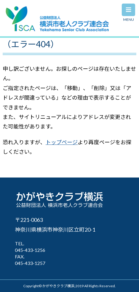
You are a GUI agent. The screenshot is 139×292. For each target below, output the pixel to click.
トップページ (62, 142)
